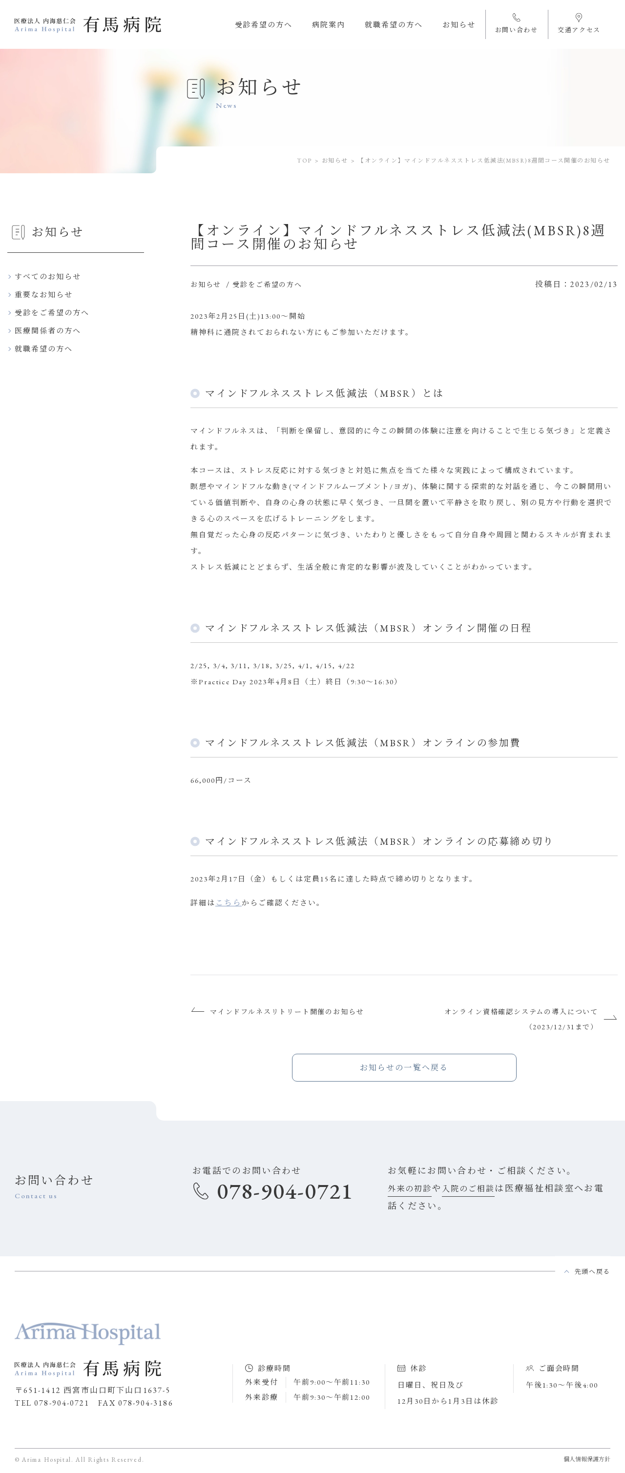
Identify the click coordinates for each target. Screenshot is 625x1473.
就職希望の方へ (44, 348)
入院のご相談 (468, 1189)
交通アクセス (579, 22)
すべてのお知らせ (48, 276)
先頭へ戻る (592, 1272)
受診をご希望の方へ (52, 312)
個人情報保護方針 (586, 1459)
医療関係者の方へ (48, 330)
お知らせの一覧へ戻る (404, 1068)
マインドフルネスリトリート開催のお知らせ (287, 1011)
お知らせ (335, 160)
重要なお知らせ (44, 294)
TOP (304, 160)
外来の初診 (410, 1189)
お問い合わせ (516, 22)
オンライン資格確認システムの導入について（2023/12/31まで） (521, 1019)
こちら (228, 903)
